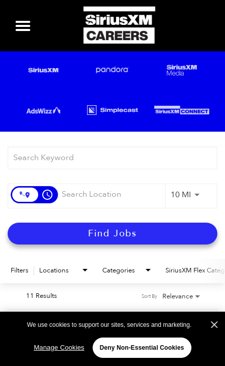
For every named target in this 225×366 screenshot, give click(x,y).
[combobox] (107, 158)
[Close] (214, 326)
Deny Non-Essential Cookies (142, 349)
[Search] (112, 234)
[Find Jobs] (112, 234)
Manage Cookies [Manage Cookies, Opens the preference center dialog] (59, 349)
